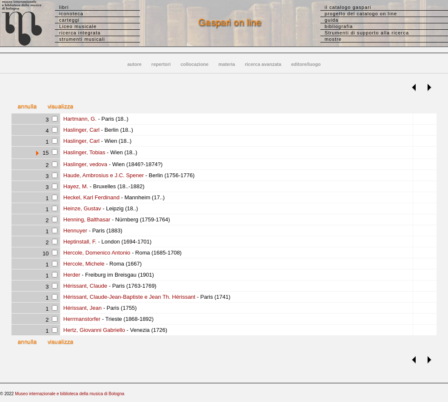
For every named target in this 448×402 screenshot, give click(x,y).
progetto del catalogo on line (361, 13)
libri (64, 7)
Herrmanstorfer (81, 319)
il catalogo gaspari (348, 7)
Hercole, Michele (83, 263)
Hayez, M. (75, 186)
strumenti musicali (82, 39)
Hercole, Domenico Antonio (96, 252)
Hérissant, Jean (82, 308)
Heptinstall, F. (79, 241)
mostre (333, 39)
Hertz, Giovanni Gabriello (93, 330)
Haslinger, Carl (81, 130)
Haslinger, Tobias (83, 152)
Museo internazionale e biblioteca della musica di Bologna (69, 393)
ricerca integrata (80, 32)
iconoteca (71, 13)
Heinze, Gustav (81, 208)
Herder (71, 275)
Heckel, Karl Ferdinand (91, 197)
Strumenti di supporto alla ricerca (367, 32)
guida (331, 20)
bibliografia (339, 26)
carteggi (69, 20)
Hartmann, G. (79, 119)
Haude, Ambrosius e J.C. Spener (103, 175)
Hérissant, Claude (84, 286)
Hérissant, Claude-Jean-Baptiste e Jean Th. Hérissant (128, 297)
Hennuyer (74, 230)
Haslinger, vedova (84, 164)
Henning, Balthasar (86, 219)
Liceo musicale (78, 26)
